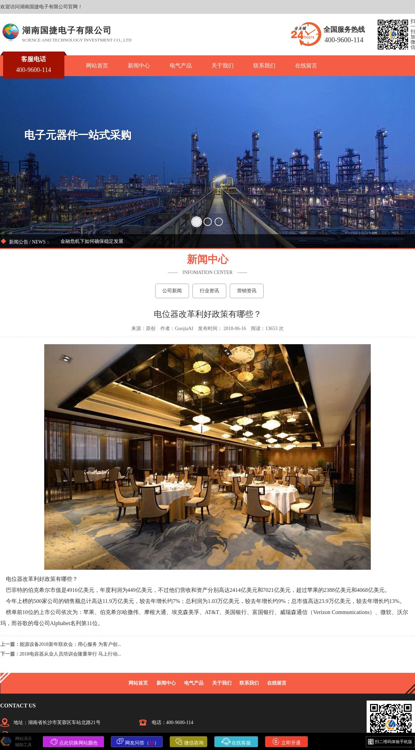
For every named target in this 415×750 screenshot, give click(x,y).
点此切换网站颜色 (74, 742)
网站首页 (97, 65)
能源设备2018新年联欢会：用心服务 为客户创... (70, 644)
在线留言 (306, 65)
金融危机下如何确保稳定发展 (91, 241)
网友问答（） (137, 742)
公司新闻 (172, 290)
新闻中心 (139, 65)
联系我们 (264, 65)
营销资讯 (246, 290)
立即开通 (286, 742)
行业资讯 (209, 290)
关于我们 (222, 65)
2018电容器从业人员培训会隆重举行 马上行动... (70, 654)
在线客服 (236, 742)
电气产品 (181, 65)
